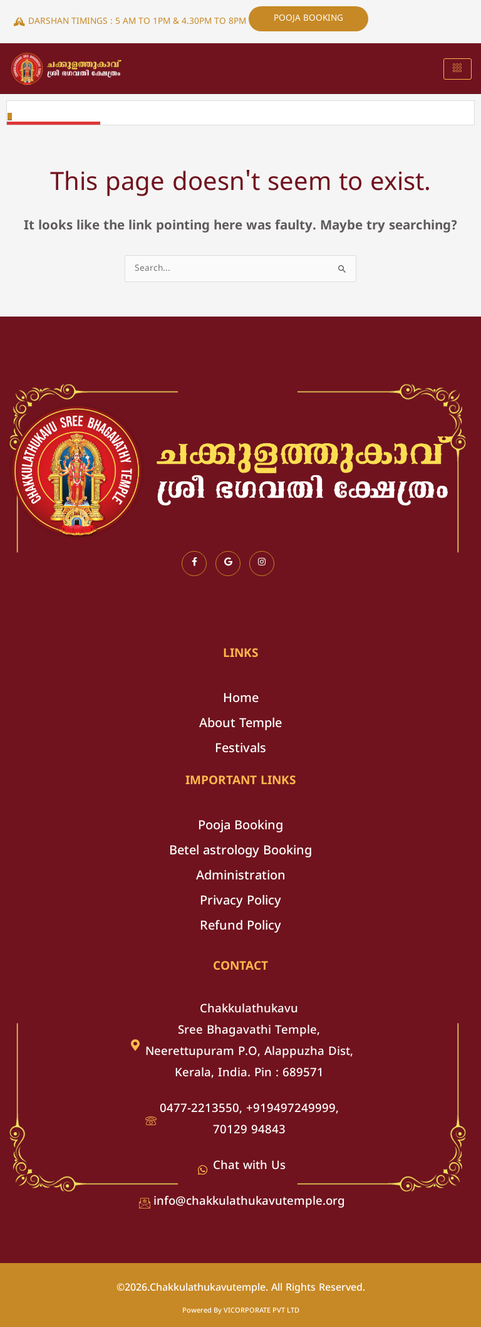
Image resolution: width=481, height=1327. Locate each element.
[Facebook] (194, 563)
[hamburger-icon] (457, 69)
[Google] (227, 563)
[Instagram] (261, 563)
